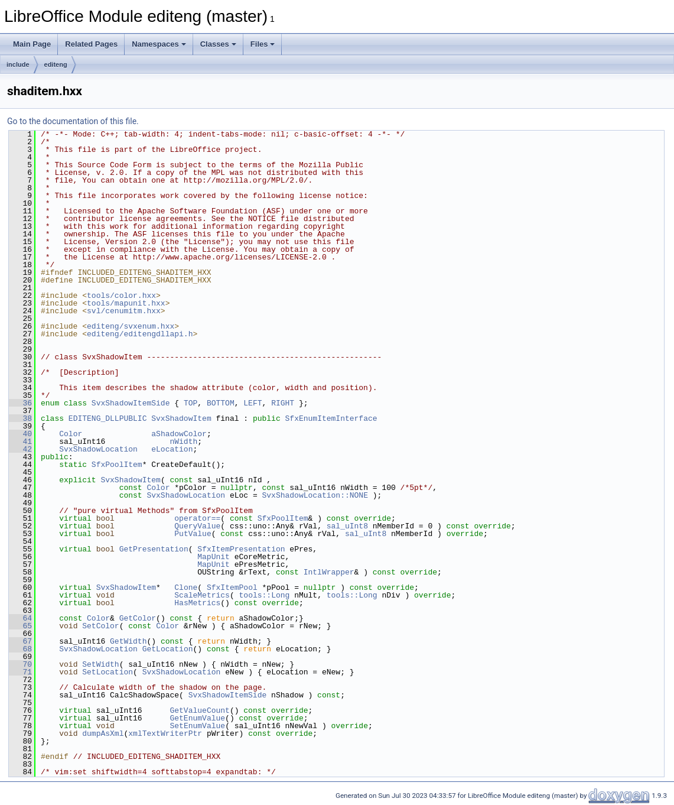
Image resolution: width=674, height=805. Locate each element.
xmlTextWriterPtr (165, 733)
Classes (218, 44)
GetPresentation (153, 549)
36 (20, 403)
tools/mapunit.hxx (126, 303)
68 (20, 649)
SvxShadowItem (181, 418)
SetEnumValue (197, 725)
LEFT (252, 403)
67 (20, 641)
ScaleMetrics (202, 595)
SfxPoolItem (117, 464)
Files (262, 44)
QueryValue (197, 526)
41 (20, 441)
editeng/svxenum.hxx (130, 326)
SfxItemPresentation (241, 549)
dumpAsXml (102, 733)
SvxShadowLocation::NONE (314, 495)
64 (20, 618)
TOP (190, 403)
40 (20, 434)
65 (20, 626)
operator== (197, 518)
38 (20, 418)
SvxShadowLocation (98, 449)
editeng (55, 64)
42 (20, 449)
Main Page (32, 44)
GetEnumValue (197, 718)
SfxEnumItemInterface (331, 418)
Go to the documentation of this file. (73, 121)
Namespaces (159, 44)
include (18, 64)
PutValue (192, 533)
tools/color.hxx (121, 295)
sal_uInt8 (347, 526)
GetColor (137, 618)
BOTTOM (221, 403)
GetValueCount (199, 710)
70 (20, 664)
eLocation (172, 449)
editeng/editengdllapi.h (140, 334)
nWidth (183, 441)
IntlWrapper (329, 572)
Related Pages (91, 44)
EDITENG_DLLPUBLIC (108, 418)
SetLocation (107, 672)
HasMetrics (197, 603)
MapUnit (213, 556)
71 (20, 672)
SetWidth (100, 664)
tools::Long (264, 595)
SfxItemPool (232, 587)
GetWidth (128, 641)
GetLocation (167, 649)
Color (70, 434)
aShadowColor (179, 434)
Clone (185, 587)
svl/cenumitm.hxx (124, 311)
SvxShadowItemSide (131, 403)
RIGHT (282, 403)
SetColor (100, 626)
